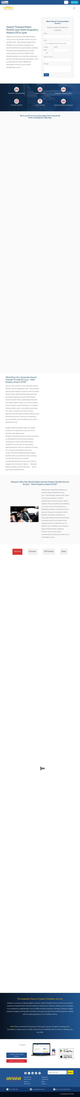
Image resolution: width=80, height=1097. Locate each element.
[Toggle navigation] (74, 8)
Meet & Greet (27, 1077)
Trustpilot (22, 1045)
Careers (43, 1083)
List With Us (44, 1079)
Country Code (46, 48)
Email (45, 40)
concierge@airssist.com (38, 1089)
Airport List (27, 1083)
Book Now (74, 2)
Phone (55, 47)
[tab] (17, 552)
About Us (26, 1081)
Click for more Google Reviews (16, 1055)
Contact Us (44, 1077)
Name (45, 33)
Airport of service (48, 56)
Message (46, 63)
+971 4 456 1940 (13, 1089)
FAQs (42, 1081)
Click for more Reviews (16, 1061)
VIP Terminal (27, 1079)
